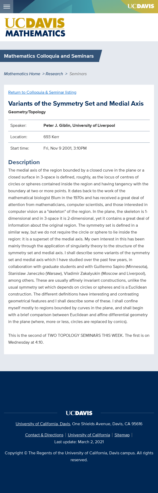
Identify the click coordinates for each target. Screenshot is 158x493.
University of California (89, 435)
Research (54, 74)
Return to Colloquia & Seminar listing (42, 92)
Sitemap (122, 435)
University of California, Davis (43, 424)
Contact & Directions (44, 435)
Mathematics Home (22, 74)
